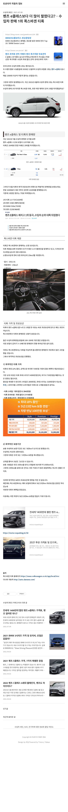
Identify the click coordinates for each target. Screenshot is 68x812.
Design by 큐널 (23, 808)
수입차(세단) (8, 12)
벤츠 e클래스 (56, 69)
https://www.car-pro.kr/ (14, 50)
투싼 (4, 385)
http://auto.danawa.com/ (24, 614)
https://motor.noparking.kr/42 (15, 567)
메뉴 (64, 3)
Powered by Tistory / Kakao (39, 808)
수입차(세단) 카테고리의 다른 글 (15, 668)
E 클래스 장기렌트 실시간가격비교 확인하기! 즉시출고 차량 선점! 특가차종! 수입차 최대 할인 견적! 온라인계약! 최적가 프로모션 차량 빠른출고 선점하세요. (27, 58)
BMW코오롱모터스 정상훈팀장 (18, 38)
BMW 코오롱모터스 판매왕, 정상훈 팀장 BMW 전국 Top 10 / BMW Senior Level (26, 41)
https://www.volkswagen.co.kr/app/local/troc (40, 610)
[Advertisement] (34, 492)
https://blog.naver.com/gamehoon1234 (20, 34)
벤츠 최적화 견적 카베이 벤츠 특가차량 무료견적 (25, 54)
